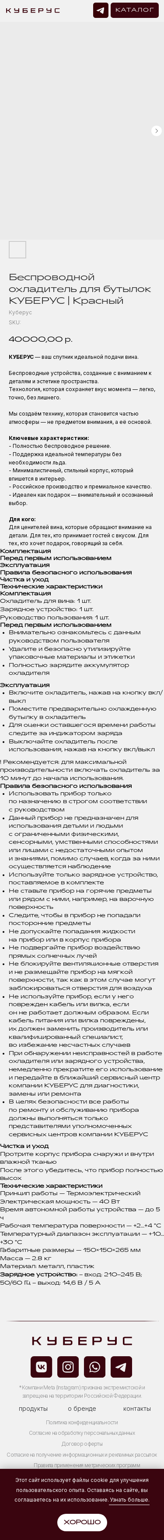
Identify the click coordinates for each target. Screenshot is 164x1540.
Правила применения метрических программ (87, 1465)
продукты (33, 1408)
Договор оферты (81, 1444)
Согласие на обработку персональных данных (82, 1433)
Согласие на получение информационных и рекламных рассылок (82, 1455)
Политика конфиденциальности (82, 1423)
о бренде (82, 1408)
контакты (137, 1408)
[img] (100, 10)
